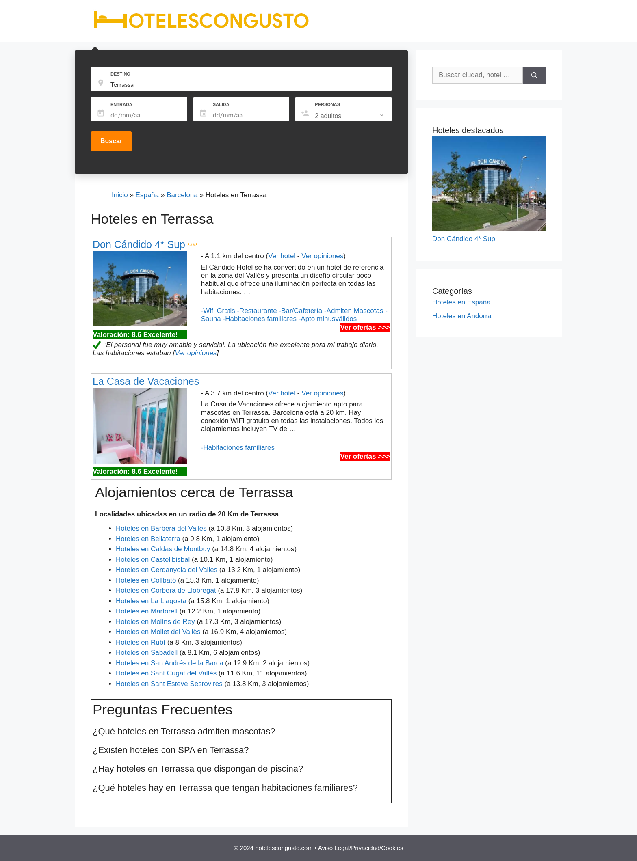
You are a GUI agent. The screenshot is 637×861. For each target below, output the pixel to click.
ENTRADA (121, 104)
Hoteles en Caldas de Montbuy (163, 549)
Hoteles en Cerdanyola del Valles (166, 570)
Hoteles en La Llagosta (151, 601)
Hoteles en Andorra (462, 316)
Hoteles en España (461, 302)
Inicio (120, 195)
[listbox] (350, 116)
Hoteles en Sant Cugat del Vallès (166, 673)
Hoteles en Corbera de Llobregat (166, 590)
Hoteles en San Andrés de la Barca (169, 663)
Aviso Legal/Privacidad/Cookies (360, 847)
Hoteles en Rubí (140, 642)
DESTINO (120, 73)
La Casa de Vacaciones (146, 381)
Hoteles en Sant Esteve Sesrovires (169, 684)
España (147, 195)
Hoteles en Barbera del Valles (161, 528)
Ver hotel (281, 256)
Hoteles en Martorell (147, 611)
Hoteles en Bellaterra (148, 539)
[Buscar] (534, 75)
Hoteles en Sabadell (147, 652)
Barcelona (182, 195)
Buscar (111, 141)
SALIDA (221, 104)
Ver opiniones (322, 256)
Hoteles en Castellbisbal (153, 559)
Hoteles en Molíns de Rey (155, 622)
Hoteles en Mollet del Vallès (158, 632)
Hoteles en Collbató (146, 580)
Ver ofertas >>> (365, 327)
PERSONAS (327, 104)
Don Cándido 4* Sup (139, 244)
